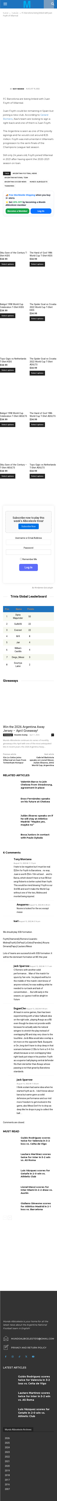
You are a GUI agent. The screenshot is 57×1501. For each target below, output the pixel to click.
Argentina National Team (16, 178)
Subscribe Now (28, 526)
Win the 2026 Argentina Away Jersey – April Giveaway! (24, 729)
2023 (7, 1452)
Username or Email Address (28, 538)
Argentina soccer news (15, 182)
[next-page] (10, 1218)
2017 (7, 1480)
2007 (7, 1489)
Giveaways (8, 735)
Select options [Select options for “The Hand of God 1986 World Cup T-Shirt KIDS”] (37, 264)
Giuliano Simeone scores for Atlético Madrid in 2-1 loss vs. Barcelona (36, 1206)
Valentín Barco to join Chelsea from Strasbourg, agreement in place (36, 784)
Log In (41, 211)
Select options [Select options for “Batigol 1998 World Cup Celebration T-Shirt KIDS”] (8, 316)
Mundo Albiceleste (38, 182)
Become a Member (17, 211)
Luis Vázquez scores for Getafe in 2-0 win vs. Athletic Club (35, 1173)
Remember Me (28, 559)
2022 (7, 1456)
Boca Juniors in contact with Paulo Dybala (35, 836)
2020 (7, 1466)
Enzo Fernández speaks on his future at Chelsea (35, 800)
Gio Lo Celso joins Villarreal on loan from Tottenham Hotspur (14, 760)
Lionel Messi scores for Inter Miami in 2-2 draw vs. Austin (37, 1189)
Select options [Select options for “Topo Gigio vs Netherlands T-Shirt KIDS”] (8, 370)
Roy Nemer (18, 89)
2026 (7, 1438)
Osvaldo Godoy (21, 735)
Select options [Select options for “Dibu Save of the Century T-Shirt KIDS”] (8, 264)
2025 (7, 1443)
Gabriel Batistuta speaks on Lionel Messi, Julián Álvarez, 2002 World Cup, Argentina (42, 761)
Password (28, 548)
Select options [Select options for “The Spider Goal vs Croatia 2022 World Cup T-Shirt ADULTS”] (37, 373)
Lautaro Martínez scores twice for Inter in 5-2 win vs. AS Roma (36, 1157)
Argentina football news (25, 173)
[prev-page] (5, 1218)
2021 (7, 1461)
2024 (7, 1447)
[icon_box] (24, 1347)
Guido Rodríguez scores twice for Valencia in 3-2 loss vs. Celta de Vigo (35, 1140)
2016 (7, 1484)
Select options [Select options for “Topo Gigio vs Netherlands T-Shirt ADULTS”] (37, 476)
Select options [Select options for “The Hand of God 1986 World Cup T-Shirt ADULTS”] (37, 425)
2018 (7, 1475)
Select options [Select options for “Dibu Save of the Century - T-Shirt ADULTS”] (8, 476)
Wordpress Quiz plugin (43, 588)
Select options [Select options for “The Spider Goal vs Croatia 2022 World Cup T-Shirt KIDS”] (37, 319)
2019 (7, 1470)
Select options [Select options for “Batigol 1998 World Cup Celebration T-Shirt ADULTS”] (8, 425)
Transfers (9, 186)
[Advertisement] (28, 52)
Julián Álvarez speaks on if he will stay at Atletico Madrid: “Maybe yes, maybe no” (37, 820)
